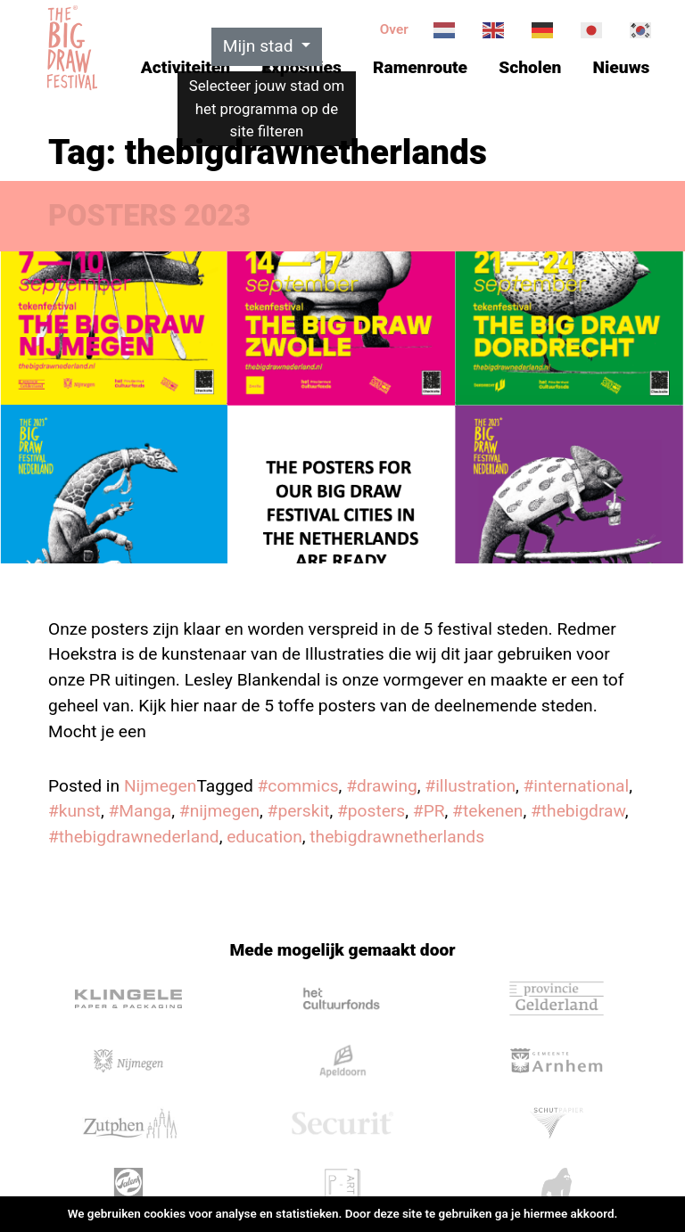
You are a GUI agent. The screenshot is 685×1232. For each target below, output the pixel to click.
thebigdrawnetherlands (396, 836)
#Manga (139, 811)
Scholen (530, 67)
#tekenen (487, 811)
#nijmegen (219, 811)
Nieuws (621, 67)
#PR (429, 811)
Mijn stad (260, 46)
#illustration (470, 786)
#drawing (381, 786)
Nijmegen (160, 786)
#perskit (299, 811)
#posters (371, 811)
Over (394, 29)
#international (577, 786)
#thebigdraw (578, 811)
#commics (298, 786)
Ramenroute (420, 67)
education (264, 836)
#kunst (74, 811)
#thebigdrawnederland (133, 836)
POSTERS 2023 (149, 216)
